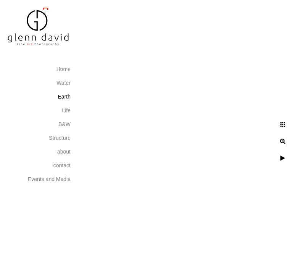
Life (66, 110)
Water (63, 83)
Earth (64, 97)
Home (63, 69)
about (64, 152)
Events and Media (49, 179)
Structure (60, 138)
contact (62, 165)
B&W (64, 124)
